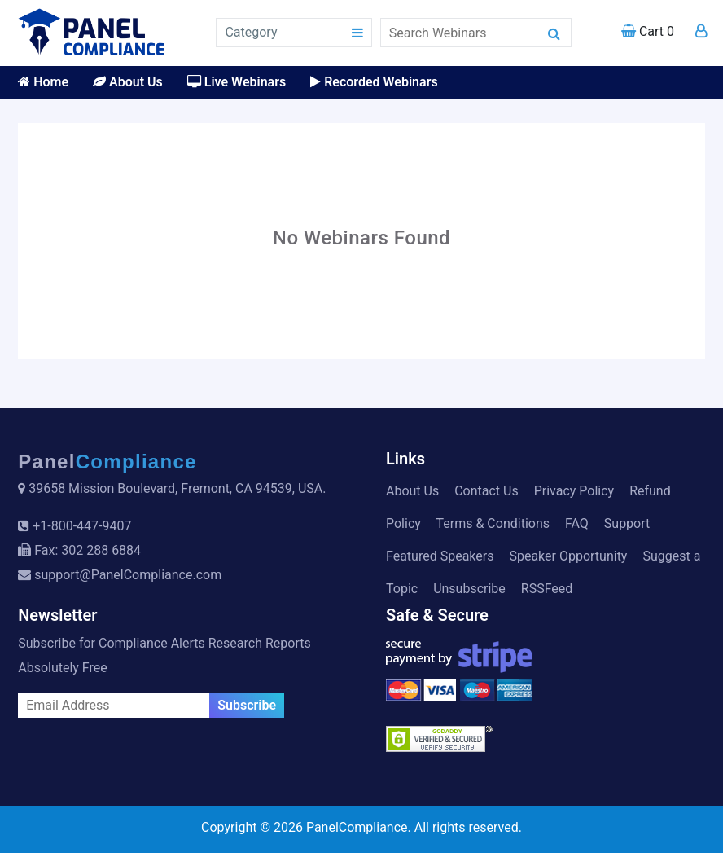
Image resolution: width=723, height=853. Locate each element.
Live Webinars (236, 82)
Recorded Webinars (373, 82)
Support (627, 523)
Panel (107, 462)
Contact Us (486, 491)
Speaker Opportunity (568, 556)
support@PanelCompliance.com (127, 575)
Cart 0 (647, 31)
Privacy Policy (574, 491)
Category (251, 32)
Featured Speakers (439, 556)
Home (43, 82)
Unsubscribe (469, 588)
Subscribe (246, 705)
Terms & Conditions (493, 523)
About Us (128, 82)
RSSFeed (547, 588)
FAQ (577, 523)
